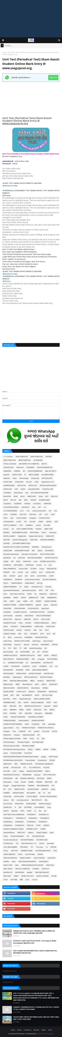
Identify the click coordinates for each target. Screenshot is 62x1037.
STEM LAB (30, 825)
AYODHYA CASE (47, 489)
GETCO (6, 583)
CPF (25, 522)
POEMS (53, 749)
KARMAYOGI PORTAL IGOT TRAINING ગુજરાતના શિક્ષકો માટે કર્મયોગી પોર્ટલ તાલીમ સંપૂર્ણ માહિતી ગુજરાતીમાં (34, 932)
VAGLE (20, 854)
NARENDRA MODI (9, 702)
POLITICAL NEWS (16, 753)
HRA (35, 630)
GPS (52, 590)
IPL (4, 648)
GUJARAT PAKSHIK (50, 601)
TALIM (6, 836)
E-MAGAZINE (8, 551)
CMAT (5, 518)
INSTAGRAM (7, 645)
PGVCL (32, 739)
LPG (51, 666)
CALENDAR (17, 504)
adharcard (19, 467)
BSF (20, 500)
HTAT (47, 630)
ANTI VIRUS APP (47, 478)
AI (25, 475)
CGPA (5, 514)
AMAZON (7, 478)
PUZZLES (46, 768)
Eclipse (40, 551)
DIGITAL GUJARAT (9, 536)
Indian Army (8, 641)
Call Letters (37, 504)
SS (35, 811)
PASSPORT (22, 731)
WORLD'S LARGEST (42, 876)
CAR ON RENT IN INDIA (11, 507)
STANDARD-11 (8, 818)
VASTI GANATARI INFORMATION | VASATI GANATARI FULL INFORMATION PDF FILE (35, 952)
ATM (16, 489)
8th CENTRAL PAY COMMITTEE (29, 464)
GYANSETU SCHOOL (20, 612)
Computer (32, 518)
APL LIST (29, 482)
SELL (46, 800)
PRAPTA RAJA (53, 757)
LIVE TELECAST (48, 663)
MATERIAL (7, 677)
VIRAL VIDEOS (8, 869)
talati (51, 833)
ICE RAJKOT (33, 634)
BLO (46, 496)
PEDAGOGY (7, 735)
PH (38, 739)
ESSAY (18, 561)
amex (50, 1030)
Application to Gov (47, 482)
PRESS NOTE (7, 764)
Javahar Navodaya (36, 648)
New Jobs (47, 706)
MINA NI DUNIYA (9, 688)
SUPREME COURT (32, 829)
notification (37, 710)
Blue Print (54, 496)
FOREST (33, 572)
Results (23, 782)
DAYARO (38, 529)
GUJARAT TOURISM (10, 605)
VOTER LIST (45, 869)
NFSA (5, 710)
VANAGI (40, 854)
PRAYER (52, 760)
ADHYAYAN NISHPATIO (44, 467)
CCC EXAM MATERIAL (10, 511)
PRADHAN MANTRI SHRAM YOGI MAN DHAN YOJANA (21, 757)
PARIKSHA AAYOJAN (28, 728)
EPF (12, 561)
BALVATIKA (7, 496)
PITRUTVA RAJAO (9, 742)
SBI (39, 793)
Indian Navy (36, 641)
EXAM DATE (27, 561)
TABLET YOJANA (41, 833)
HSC (40, 630)
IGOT (48, 634)
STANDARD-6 (31, 822)
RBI (16, 778)
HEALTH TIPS (8, 619)
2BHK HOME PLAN (37, 457)
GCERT (51, 576)
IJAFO (10, 637)
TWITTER (53, 847)
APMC (37, 482)
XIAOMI (54, 876)
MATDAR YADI (48, 673)
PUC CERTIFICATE (34, 768)
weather (29, 872)
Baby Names (18, 493)
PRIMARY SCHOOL (26, 764)
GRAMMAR (7, 598)
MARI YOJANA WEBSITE (40, 670)
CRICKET (49, 522)
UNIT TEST (11, 52)
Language (41, 659)
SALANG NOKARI (33, 789)
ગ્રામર (27, 880)
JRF (38, 652)
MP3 (12, 695)
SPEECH (6, 811)
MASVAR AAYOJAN (35, 673)
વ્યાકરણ (34, 880)
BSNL (26, 500)
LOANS (6, 666)
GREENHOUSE (33, 598)
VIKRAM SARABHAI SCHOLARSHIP (32, 865)
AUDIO (23, 489)
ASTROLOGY (8, 489)
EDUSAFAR (7, 558)
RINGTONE (48, 782)
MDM (5, 681)
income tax (18, 637)
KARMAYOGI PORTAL (10, 655)
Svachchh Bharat (9, 833)
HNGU (6, 626)
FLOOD (20, 572)
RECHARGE (40, 778)
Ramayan (37, 775)
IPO (9, 648)
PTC (25, 768)
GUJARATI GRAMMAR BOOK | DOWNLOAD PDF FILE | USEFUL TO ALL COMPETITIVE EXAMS (36, 1008)
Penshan (17, 735)
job (33, 652)
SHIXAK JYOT (8, 807)
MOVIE (6, 695)
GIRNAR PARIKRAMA (10, 587)
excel (35, 561)
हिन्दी (21, 880)
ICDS (25, 634)
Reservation (7, 782)
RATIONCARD (8, 778)
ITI (20, 648)
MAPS (28, 670)
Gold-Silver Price (36, 587)
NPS (45, 710)
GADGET (12, 576)
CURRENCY (29, 525)
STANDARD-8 (8, 825)
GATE (32, 576)
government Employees (11, 590)
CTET (21, 525)
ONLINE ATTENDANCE (18, 717)
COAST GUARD (21, 518)
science (6, 800)
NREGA (52, 710)
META (37, 684)
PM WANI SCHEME (28, 746)
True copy (39, 847)
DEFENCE (6, 532)
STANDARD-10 (43, 815)
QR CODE (7, 771)
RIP (56, 782)
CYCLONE (47, 525)
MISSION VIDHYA (22, 688)
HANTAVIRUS (29, 616)
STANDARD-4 (8, 822)
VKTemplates (20, 1034)
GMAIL (26, 587)
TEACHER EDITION (38, 836)
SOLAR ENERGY (39, 807)
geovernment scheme (32, 579)
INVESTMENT (45, 645)
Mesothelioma (27, 684)
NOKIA (28, 710)
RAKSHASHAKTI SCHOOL (12, 775)
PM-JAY (30, 749)
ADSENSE (17, 471)
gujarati (38, 605)
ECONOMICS (49, 551)
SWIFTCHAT (21, 833)
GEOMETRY (18, 579)
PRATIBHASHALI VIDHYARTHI (13, 760)
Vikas (17, 865)
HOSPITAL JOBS (9, 630)
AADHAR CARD (8, 467)
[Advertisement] (31, 18)
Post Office (28, 753)
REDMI (49, 778)
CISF (40, 514)
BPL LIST (13, 500)
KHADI (46, 655)
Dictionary (52, 532)
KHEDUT (54, 655)
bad (26, 493)
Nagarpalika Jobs (25, 699)
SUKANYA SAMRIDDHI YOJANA (13, 829)
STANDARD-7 (43, 822)
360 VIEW (48, 457)
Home (4, 52)
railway (21, 771)
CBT (39, 507)
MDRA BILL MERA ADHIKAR (18, 681)
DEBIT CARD (48, 529)
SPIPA (22, 811)
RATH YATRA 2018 (49, 775)
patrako (36, 731)
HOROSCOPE (50, 626)
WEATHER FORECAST (42, 872)
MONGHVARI (41, 692)
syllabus (30, 833)
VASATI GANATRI (39, 858)
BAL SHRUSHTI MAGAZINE (39, 493)
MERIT (18, 684)
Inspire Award (48, 641)
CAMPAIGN (47, 504)
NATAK (26, 702)
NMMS (21, 710)
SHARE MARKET (31, 804)
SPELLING (14, 811)
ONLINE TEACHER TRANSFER (13, 724)
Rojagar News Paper (18, 786)
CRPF (56, 522)
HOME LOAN (39, 626)
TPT (32, 847)
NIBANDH (13, 710)
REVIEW (31, 782)
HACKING (51, 612)
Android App (24, 478)
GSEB (42, 598)
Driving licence (46, 547)
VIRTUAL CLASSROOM (22, 869)
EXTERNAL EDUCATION (47, 561)
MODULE (32, 692)
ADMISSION (7, 471)
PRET (16, 764)
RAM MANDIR (27, 775)
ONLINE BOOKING (10, 721)
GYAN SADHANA (19, 608)
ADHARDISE (30, 467)
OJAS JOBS (28, 713)
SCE (49, 793)
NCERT (49, 702)
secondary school (23, 800)
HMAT (54, 623)
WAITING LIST (8, 872)
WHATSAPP (7, 876)
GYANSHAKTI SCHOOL (37, 612)
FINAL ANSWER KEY (10, 569)
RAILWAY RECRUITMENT (34, 771)
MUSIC (37, 695)
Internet (26, 645)
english (6, 561)
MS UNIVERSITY (27, 695)
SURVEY (43, 829)
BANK (16, 496)
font (27, 572)
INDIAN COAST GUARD (22, 641)
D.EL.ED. (6, 529)
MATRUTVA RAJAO (46, 677)
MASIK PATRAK (21, 673)
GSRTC (12, 601)
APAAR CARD (8, 482)
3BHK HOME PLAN (10, 460)
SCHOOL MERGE (32, 796)
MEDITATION (51, 681)
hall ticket (18, 616)
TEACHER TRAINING (27, 840)
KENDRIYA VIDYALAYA (27, 655)
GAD (5, 576)
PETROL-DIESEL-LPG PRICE (12, 739)
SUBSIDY (46, 825)
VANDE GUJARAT (25, 858)
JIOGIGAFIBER (25, 652)
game (20, 576)
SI (15, 807)
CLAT (46, 514)
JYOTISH (45, 652)
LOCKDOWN (15, 666)
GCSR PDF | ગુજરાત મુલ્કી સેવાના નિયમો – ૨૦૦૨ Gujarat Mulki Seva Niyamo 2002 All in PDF (34, 942)
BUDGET (33, 500)
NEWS (55, 706)
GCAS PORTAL (41, 576)
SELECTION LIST (37, 800)
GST (31, 601)
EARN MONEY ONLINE (22, 551)
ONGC (6, 717)
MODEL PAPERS (9, 692)
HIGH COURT (45, 619)
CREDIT (40, 522)
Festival (39, 565)
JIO (17, 652)
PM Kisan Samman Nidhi (11, 746)
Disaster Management (20, 540)
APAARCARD (19, 482)
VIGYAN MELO (43, 862)
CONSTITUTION (44, 518)
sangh (53, 789)
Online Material (24, 721)
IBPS (19, 634)
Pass (14, 731)
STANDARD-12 (21, 818)
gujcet (46, 605)
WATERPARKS (19, 872)
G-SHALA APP (49, 572)
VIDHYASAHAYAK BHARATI (27, 862)
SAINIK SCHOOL (19, 789)
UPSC (55, 851)
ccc (45, 507)
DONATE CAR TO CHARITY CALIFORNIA (16, 547)
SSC (45, 811)
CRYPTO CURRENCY (10, 525)
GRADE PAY (43, 594)
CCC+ (22, 511)
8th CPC (44, 464)
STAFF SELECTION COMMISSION (14, 815)
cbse (33, 507)
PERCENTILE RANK (28, 735)
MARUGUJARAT (9, 673)
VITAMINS (36, 869)
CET (50, 511)
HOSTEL (19, 630)
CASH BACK (25, 507)
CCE (28, 511)
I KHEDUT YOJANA (9, 634)
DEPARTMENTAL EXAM (19, 532)
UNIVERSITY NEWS (26, 851)
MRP (18, 695)
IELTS (42, 634)
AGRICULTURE (16, 475)
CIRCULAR (32, 514)
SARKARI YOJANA (18, 793)
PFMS (25, 739)
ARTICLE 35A (21, 485)
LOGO (34, 666)
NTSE (5, 713)
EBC (33, 551)
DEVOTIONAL (34, 532)
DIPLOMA (7, 540)
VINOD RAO (50, 865)
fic (45, 565)
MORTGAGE (53, 692)
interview (35, 645)
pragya (43, 757)
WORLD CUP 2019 (27, 876)
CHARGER (13, 514)
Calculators (7, 504)
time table (50, 843)
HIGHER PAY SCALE (10, 623)
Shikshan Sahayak (45, 804)
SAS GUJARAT (31, 793)
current (38, 525)
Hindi (20, 623)
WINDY (16, 876)
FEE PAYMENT (18, 565)
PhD (43, 739)
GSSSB (25, 601)
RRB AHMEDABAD (43, 786)
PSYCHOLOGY (16, 768)
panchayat (51, 724)
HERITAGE (27, 619)
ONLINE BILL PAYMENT (35, 717)
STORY (38, 825)
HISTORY (28, 623)
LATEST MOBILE (52, 659)
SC (44, 793)
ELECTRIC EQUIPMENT (35, 558)
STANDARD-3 (44, 818)
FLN (13, 572)
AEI (24, 471)
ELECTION (21, 558)
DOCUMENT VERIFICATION (21, 543)
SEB (12, 800)
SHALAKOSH (19, 804)
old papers (38, 713)
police (6, 753)
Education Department (11, 554)
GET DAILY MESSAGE (49, 579)
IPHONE (54, 645)
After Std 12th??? (50, 471)
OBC (20, 713)
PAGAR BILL (35, 724)
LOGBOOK (25, 666)
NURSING (13, 713)
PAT (30, 731)
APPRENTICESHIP (9, 485)
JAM (25, 648)
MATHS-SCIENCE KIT (30, 677)
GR (35, 594)
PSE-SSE (6, 768)
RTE (53, 786)
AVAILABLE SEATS (33, 489)
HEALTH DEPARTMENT (43, 616)
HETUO (35, 619)
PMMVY (38, 749)
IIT (4, 637)
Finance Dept (23, 569)
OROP (27, 724)
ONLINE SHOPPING (38, 721)
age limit (6, 475)
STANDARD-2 (33, 818)
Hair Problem (8, 616)
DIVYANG (7, 543)
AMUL (15, 478)
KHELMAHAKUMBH (22, 659)
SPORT (29, 811)
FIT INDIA (34, 569)
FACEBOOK (7, 565)
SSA (40, 811)
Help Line (18, 619)
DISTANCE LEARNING (47, 540)
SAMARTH (44, 789)
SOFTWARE (27, 807)
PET (38, 735)
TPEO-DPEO (24, 847)
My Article (7, 699)
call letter (27, 504)
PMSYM (45, 749)
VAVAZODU (51, 858)
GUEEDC (38, 601)
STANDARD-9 (19, 825)
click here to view (9, 186)
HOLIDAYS (14, 626)
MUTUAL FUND (47, 695)
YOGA (6, 880)
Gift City (39, 583)
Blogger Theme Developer (45, 1034)
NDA (55, 702)
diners (44, 1030)
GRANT (15, 598)
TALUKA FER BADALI (17, 836)
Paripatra (7, 731)
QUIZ (14, 771)
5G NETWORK (37, 460)
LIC (27, 663)
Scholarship (7, 796)
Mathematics (17, 677)
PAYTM (54, 731)
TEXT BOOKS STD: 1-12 (28, 843)
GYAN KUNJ (7, 608)
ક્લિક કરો (53, 77)
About (19, 1030)
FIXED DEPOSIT (51, 569)
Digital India (22, 536)
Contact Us (27, 1030)
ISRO (15, 648)
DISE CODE (33, 540)
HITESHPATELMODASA (41, 623)
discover (36, 1030)
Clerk (52, 514)
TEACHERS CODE (41, 840)
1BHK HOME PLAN (22, 457)
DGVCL (44, 532)
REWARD (39, 782)
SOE (20, 807)
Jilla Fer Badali (8, 652)
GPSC (5, 594)
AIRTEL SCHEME (34, 475)
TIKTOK (41, 843)
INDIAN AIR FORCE (41, 637)
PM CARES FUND (37, 742)
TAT (28, 836)
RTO (9, 789)
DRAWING (35, 547)
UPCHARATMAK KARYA (42, 851)
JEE (45, 648)
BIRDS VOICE (32, 496)
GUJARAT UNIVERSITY (26, 605)
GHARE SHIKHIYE (16, 583)
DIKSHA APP (50, 536)
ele (14, 558)
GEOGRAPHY (8, 579)
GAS (26, 576)
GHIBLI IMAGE (29, 583)
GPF (46, 590)
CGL (55, 511)
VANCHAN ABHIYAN (10, 858)
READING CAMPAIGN (27, 778)
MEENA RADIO (8, 684)
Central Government (39, 511)
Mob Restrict (35, 688)
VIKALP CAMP (8, 865)
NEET (5, 706)
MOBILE (45, 688)
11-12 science (8, 457)
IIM (54, 634)
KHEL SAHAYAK (8, 659)
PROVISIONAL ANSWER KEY (44, 764)
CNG (11, 518)
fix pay (41, 569)
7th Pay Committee (10, 464)
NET (20, 706)
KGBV (39, 655)
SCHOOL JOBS (19, 796)
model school (21, 692)
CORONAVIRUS (8, 522)
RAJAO (47, 771)
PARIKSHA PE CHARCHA (45, 728)
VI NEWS (6, 862)
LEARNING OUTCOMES (15, 663)
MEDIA (32, 681)
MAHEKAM (19, 670)
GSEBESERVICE (51, 598)
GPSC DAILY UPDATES (17, 594)
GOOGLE (48, 587)
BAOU (23, 496)
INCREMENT (28, 637)
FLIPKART (7, 572)
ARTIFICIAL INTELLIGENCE (48, 485)
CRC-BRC (32, 522)
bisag (40, 496)
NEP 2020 (13, 706)
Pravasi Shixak (30, 760)
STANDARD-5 (19, 822)
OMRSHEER (48, 713)
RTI (5, 789)
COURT (18, 522)
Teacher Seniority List (11, 840)
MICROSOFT (53, 684)
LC (4, 663)
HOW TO (28, 630)
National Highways (37, 702)
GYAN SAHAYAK (33, 608)
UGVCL (6, 851)
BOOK (6, 500)
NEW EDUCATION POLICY (33, 706)
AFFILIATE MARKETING (35, 471)
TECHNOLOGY (8, 843)
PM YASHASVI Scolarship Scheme (14, 749)
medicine (40, 681)
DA (13, 529)
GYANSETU (7, 612)
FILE (50, 565)
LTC (56, 666)
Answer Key (35, 478)
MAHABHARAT (8, 670)
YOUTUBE (13, 880)
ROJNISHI (31, 786)
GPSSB (29, 594)
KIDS (33, 659)
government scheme (29, 590)
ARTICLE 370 (33, 485)
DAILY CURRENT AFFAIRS (25, 529)
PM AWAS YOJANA (23, 742)
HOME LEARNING (26, 626)
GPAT (41, 590)
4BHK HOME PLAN (25, 460)
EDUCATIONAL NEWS (47, 554)
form (41, 572)
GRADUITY (53, 594)
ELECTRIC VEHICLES (51, 558)
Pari (17, 728)
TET (17, 843)
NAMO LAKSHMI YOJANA (42, 699)
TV (47, 847)
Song (49, 807)
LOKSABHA (43, 666)
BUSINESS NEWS (44, 500)
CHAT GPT (23, 514)
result (16, 782)
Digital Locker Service (36, 536)
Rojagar (6, 786)
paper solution (8, 728)
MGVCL (44, 684)
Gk (20, 587)
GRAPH (23, 598)
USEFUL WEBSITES (9, 854)
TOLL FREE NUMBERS (10, 847)
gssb (18, 601)
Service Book (8, 804)
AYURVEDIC (7, 493)
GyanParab (45, 608)
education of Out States (29, 554)
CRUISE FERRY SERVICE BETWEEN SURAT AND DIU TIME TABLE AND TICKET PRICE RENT (36, 1018)
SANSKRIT (7, 793)
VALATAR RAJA (30, 854)
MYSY (15, 699)
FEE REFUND (30, 565)
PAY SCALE (45, 731)
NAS (19, 702)
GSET (5, 601)
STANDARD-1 (31, 815)
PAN (43, 724)
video (14, 862)
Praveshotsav (42, 760)
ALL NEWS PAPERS (47, 475)
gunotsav (54, 605)
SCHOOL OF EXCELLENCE (48, 796)
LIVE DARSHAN (35, 663)
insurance (17, 645)
